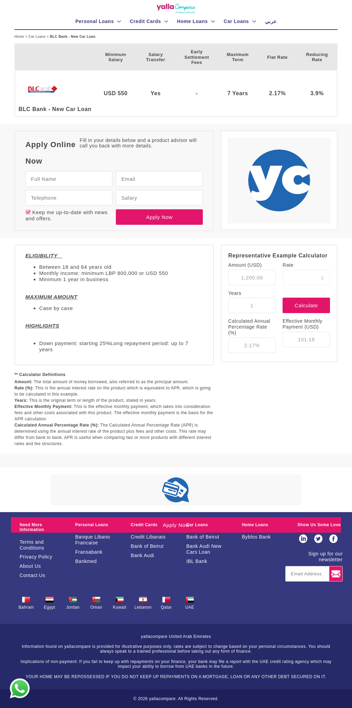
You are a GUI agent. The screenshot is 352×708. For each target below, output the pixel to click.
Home (19, 36)
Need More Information (32, 527)
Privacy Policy (36, 557)
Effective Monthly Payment (302, 324)
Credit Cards (144, 524)
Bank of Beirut (147, 546)
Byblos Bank (256, 537)
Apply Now (159, 217)
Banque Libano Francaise (92, 539)
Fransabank (89, 552)
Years (234, 293)
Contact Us (32, 575)
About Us (30, 566)
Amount (245, 265)
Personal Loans (91, 524)
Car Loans (38, 36)
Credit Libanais (148, 537)
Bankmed (86, 561)
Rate (288, 265)
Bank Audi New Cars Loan (203, 549)
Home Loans (255, 524)
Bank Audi (142, 555)
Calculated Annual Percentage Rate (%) (249, 326)
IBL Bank (196, 561)
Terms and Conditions (32, 545)
